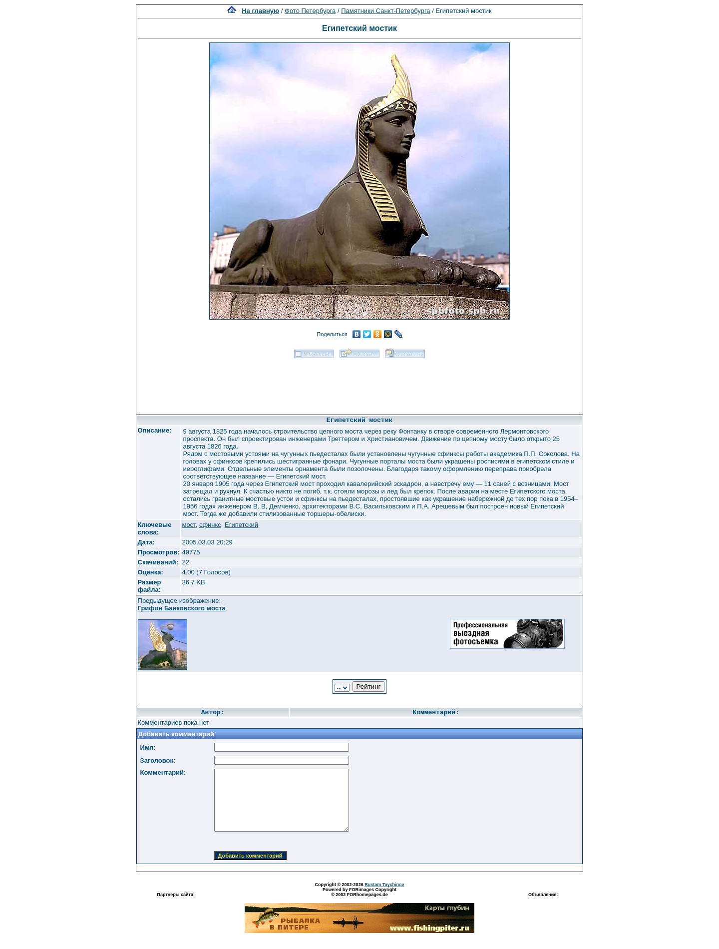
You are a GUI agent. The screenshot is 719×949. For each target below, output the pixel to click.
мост (188, 524)
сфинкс (210, 524)
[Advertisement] (359, 383)
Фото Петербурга (310, 10)
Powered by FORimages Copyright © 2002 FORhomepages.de (359, 892)
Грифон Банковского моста (182, 608)
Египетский (241, 524)
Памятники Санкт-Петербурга (385, 10)
